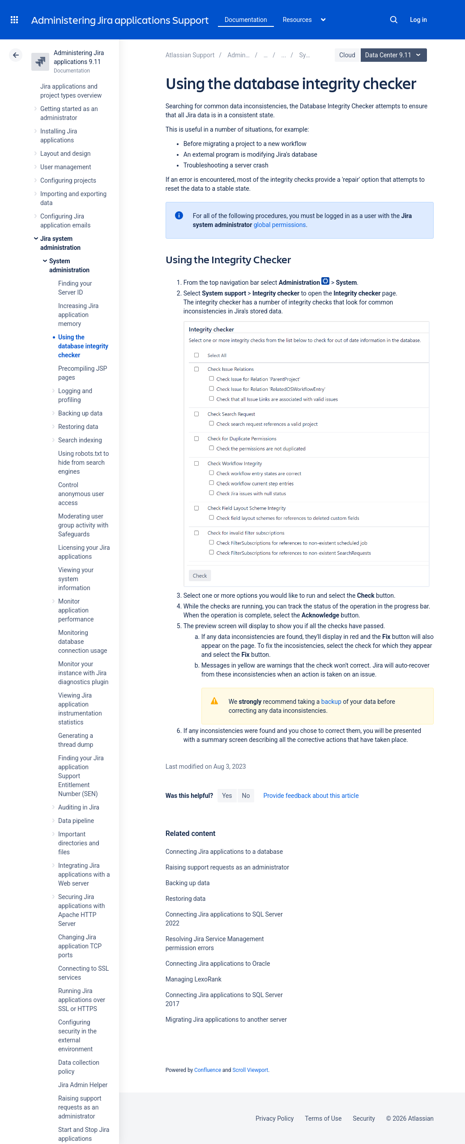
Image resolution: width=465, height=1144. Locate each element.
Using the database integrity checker (83, 346)
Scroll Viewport (250, 1070)
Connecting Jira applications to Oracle (218, 963)
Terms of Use (323, 1118)
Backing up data (80, 413)
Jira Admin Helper (82, 1084)
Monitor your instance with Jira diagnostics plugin (83, 673)
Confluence (207, 1070)
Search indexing (80, 440)
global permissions (280, 224)
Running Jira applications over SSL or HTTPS (81, 999)
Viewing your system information (76, 578)
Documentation (246, 19)
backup (331, 701)
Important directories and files (78, 843)
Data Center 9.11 (395, 55)
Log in (418, 19)
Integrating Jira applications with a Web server (84, 874)
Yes (227, 795)
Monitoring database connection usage (82, 641)
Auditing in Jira (78, 807)
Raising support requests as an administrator (80, 1107)
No (246, 795)
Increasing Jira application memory (78, 314)
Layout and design (65, 153)
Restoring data (78, 426)
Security (364, 1118)
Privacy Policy (275, 1118)
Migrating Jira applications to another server (226, 1019)
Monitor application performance (76, 610)
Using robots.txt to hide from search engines (83, 462)
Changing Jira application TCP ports (80, 946)
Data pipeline (76, 820)
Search (394, 20)
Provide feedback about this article (310, 795)
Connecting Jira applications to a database (224, 851)
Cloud (347, 55)
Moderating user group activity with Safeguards (83, 525)
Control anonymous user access (81, 493)
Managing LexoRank (194, 979)
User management (65, 167)
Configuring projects (68, 180)
